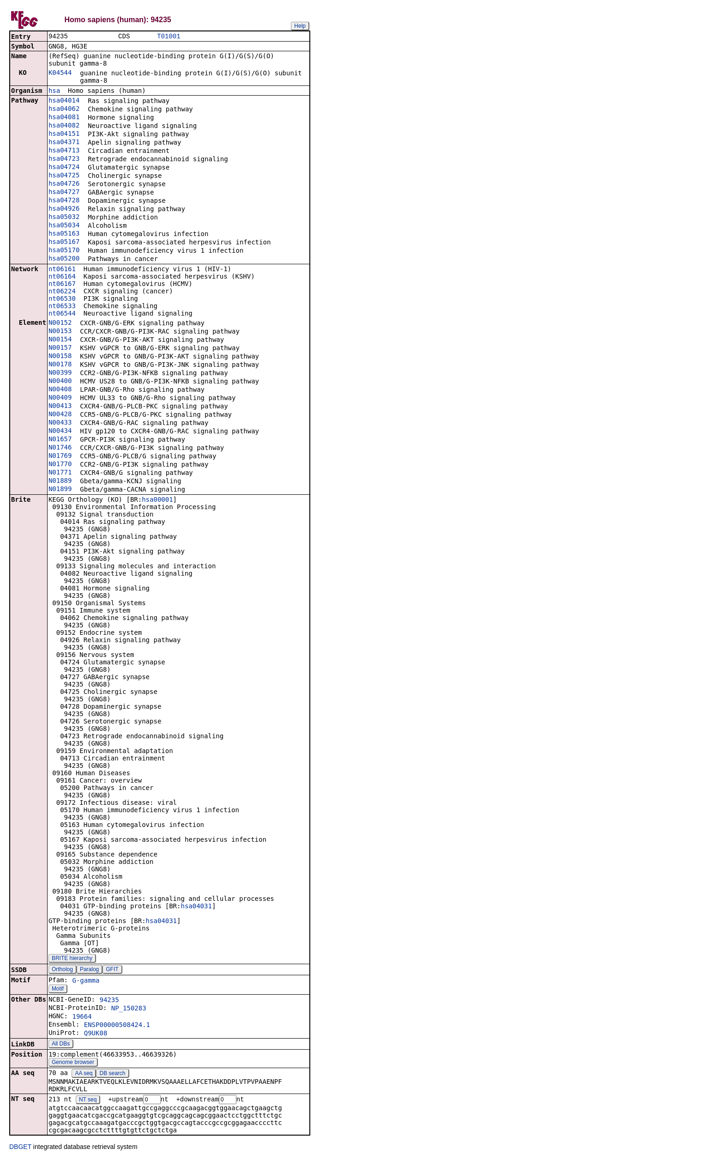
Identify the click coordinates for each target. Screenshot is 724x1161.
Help (300, 26)
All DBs (61, 1044)
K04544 (60, 73)
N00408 (60, 390)
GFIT (112, 970)
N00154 (60, 340)
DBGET (20, 1148)
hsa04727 (63, 192)
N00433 (60, 423)
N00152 (60, 323)
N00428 (60, 415)
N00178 (60, 365)
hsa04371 (63, 142)
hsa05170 (63, 251)
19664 (81, 1017)
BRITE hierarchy (72, 959)
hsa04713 (63, 151)
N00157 (60, 348)
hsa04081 (63, 118)
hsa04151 (63, 134)
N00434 (60, 431)
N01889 (60, 481)
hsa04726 (63, 184)
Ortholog (62, 970)
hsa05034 (63, 226)
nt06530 (62, 299)
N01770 (60, 464)
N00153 (60, 331)
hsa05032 (63, 217)
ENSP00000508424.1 (117, 1025)
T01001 (168, 36)
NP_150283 (128, 1009)
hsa (54, 91)
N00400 (60, 381)
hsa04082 (63, 126)
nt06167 (62, 284)
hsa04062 (63, 109)
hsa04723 (63, 159)
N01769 (60, 456)
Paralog (89, 970)
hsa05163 (63, 234)
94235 (109, 1000)
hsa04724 (63, 167)
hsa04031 (196, 907)
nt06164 (62, 277)
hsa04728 (63, 201)
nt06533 (62, 306)
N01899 (60, 489)
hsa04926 (63, 209)
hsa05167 (63, 242)
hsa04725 (63, 176)
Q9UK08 (96, 1034)
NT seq (88, 1101)
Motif (58, 989)
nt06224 (62, 292)
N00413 (60, 406)
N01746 (60, 448)
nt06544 (62, 314)
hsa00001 (157, 500)
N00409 (60, 398)
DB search (113, 1074)
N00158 (60, 356)
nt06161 (62, 270)
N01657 (60, 440)
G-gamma (85, 981)
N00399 (60, 373)
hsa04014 (63, 101)
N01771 (60, 473)
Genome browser (73, 1063)
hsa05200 (63, 259)
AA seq (83, 1074)
